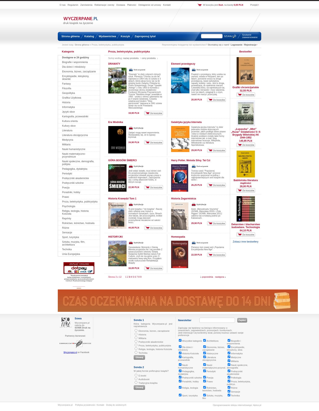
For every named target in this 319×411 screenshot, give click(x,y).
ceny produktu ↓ (150, 58)
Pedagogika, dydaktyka (74, 168)
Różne (65, 227)
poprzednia (206, 277)
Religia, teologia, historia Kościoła (155, 349)
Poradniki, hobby (71, 192)
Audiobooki (143, 379)
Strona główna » (83, 44)
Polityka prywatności (85, 405)
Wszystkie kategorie (190, 341)
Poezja (66, 187)
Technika (67, 249)
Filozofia (66, 88)
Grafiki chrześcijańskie (245, 87)
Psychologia (68, 206)
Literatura (67, 130)
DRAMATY (114, 63)
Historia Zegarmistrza (183, 198)
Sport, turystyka (70, 237)
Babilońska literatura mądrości (246, 182)
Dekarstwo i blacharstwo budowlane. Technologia (245, 226)
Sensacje (67, 232)
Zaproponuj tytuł (145, 36)
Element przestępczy (183, 63)
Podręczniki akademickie (75, 178)
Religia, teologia (188, 388)
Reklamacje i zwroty (104, 5)
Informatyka (68, 107)
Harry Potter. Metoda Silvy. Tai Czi (190, 160)
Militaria (66, 144)
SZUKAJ (228, 36)
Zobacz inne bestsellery (245, 241)
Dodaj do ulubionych (116, 405)
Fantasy (66, 83)
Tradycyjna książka (148, 383)
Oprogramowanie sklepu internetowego (232, 405)
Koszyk (125, 36)
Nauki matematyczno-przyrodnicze (74, 155)
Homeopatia (178, 236)
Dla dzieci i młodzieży (73, 66)
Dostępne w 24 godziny (75, 57)
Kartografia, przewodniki (75, 116)
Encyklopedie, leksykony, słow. (236, 348)
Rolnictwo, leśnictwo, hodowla (78, 223)
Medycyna (67, 139)
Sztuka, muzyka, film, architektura (73, 243)
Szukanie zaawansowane (250, 36)
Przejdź (254, 5)
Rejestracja (250, 44)
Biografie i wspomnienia (75, 62)
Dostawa (120, 5)
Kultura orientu (70, 121)
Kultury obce (69, 125)
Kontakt (166, 5)
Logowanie (236, 44)
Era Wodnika (115, 122)
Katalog (89, 36)
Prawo (65, 197)
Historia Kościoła (189, 353)
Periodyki (67, 173)
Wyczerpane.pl (70, 352)
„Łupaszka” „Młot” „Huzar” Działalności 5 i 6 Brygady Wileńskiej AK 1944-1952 (245, 133)
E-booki (142, 375)
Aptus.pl (257, 405)
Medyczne (234, 357)
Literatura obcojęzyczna (75, 135)
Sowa (78, 318)
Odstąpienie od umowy (149, 5)
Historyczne (210, 353)
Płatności (131, 5)
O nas (63, 5)
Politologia (234, 377)
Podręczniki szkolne (73, 183)
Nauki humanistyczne (73, 149)
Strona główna (70, 36)
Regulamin (73, 5)
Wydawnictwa (107, 36)
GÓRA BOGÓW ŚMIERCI (122, 160)
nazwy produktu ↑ (132, 58)
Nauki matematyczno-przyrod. (214, 366)
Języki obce (68, 111)
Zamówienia (86, 5)
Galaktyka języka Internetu (186, 122)
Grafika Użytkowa (71, 97)
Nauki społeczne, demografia (237, 366)
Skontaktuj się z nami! (218, 44)
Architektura (210, 341)
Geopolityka (68, 93)
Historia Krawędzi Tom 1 (122, 198)
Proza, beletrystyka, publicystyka (79, 201)
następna (220, 277)
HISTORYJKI (115, 236)
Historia (66, 102)
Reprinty (66, 218)
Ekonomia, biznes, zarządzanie (79, 71)
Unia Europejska (71, 254)
